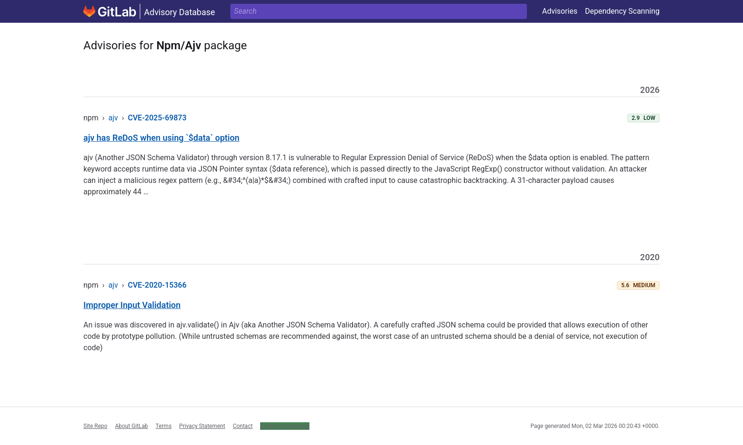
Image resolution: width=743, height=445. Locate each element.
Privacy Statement (202, 426)
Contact (243, 426)
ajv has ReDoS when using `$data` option (161, 138)
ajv (113, 117)
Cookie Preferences (284, 426)
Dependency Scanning (622, 11)
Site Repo (95, 426)
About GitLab (131, 426)
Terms (163, 426)
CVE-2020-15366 (157, 285)
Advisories (560, 11)
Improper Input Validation (132, 305)
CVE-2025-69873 (157, 117)
